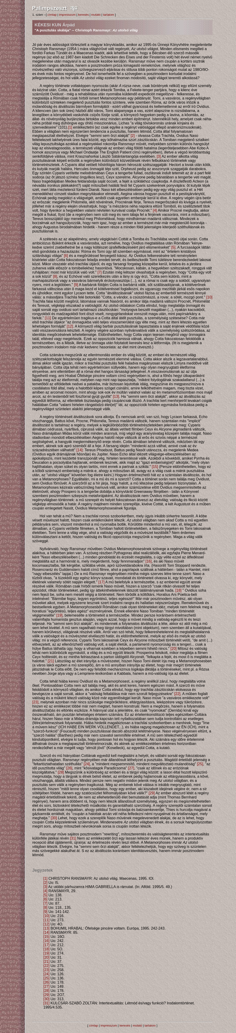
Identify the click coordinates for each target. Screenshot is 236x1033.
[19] (59, 615)
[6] (66, 256)
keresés (83, 14)
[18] (178, 590)
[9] (76, 285)
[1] (70, 127)
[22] (177, 694)
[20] (174, 649)
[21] (51, 661)
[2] (133, 136)
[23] (35, 702)
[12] (70, 326)
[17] (101, 582)
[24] (87, 764)
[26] (69, 768)
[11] (48, 318)
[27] (131, 768)
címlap (51, 14)
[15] (155, 467)
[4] (155, 210)
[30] (54, 818)
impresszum (67, 14)
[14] (80, 450)
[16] (148, 561)
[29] (152, 793)
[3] (159, 156)
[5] (173, 247)
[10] (209, 297)
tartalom (108, 14)
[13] (116, 396)
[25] (200, 764)
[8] (55, 276)
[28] (61, 772)
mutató (96, 14)
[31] (73, 838)
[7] (99, 272)
